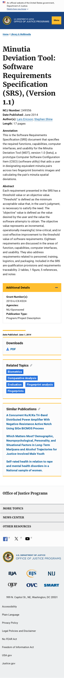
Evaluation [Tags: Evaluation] (15, 384)
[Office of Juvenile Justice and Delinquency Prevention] (12, 585)
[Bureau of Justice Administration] (13, 572)
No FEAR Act (9, 639)
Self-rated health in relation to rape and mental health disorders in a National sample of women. (29, 466)
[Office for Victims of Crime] (31, 585)
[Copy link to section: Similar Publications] (38, 408)
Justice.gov (8, 663)
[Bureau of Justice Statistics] (32, 576)
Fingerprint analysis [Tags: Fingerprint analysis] (40, 384)
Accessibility (9, 606)
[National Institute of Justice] (51, 572)
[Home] (31, 20)
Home (6, 34)
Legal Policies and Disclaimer (19, 630)
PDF (13, 349)
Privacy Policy (10, 622)
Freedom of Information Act (18, 647)
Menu (56, 20)
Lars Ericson (25, 119)
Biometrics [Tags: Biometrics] (15, 371)
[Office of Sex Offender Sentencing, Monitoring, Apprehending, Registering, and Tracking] (51, 584)
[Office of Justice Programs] (7, 20)
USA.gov (7, 655)
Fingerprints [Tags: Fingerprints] (16, 391)
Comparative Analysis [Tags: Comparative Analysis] (22, 378)
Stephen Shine (43, 119)
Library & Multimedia (21, 34)
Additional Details (18, 287)
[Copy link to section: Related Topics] (30, 365)
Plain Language (10, 614)
